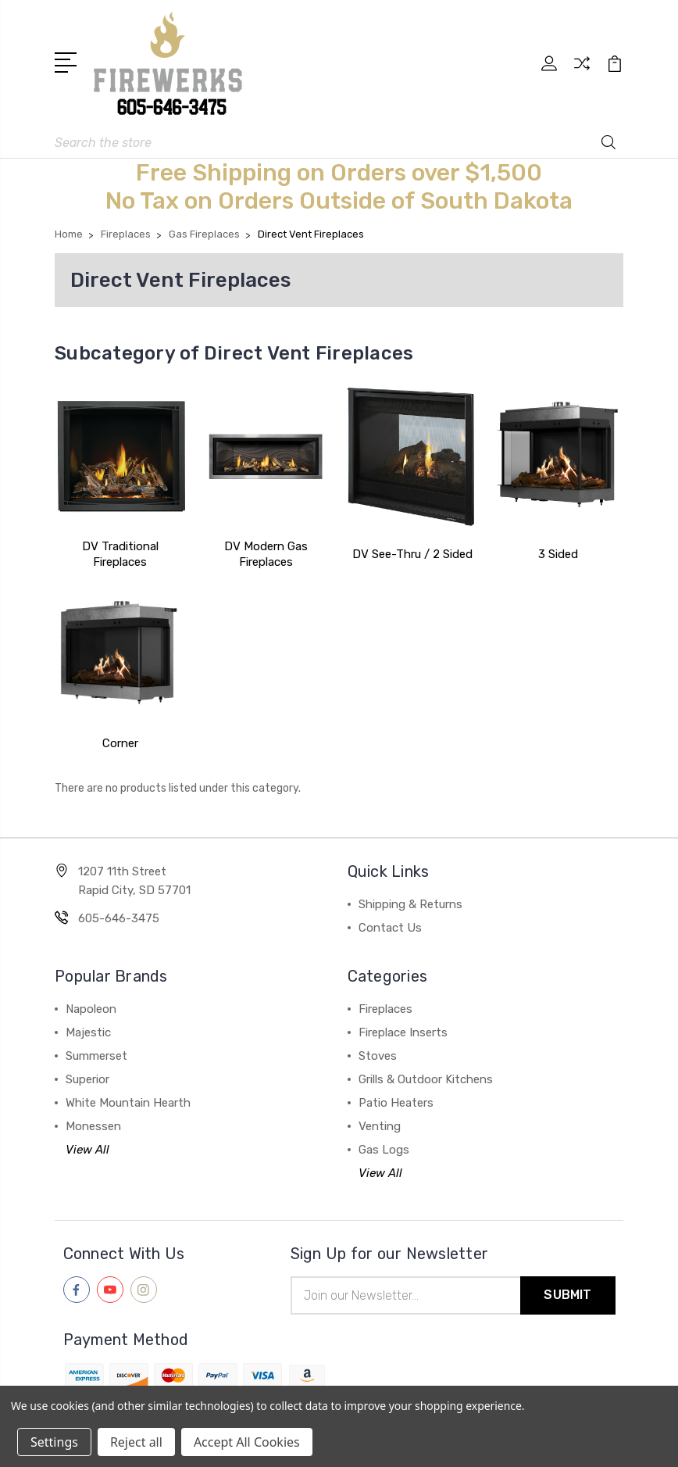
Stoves (378, 1056)
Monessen (93, 1126)
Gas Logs (384, 1150)
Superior (87, 1079)
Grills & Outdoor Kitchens (426, 1079)
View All (87, 1150)
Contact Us (390, 928)
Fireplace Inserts (403, 1032)
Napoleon (91, 1009)
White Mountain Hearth (128, 1103)
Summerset (96, 1056)
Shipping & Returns (410, 904)
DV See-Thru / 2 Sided (412, 554)
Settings (54, 1442)
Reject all (136, 1442)
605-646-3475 (118, 918)
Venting (380, 1126)
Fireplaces (385, 1009)
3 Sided (558, 554)
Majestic (88, 1032)
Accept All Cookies (247, 1442)
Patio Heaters (396, 1103)
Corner (120, 743)
